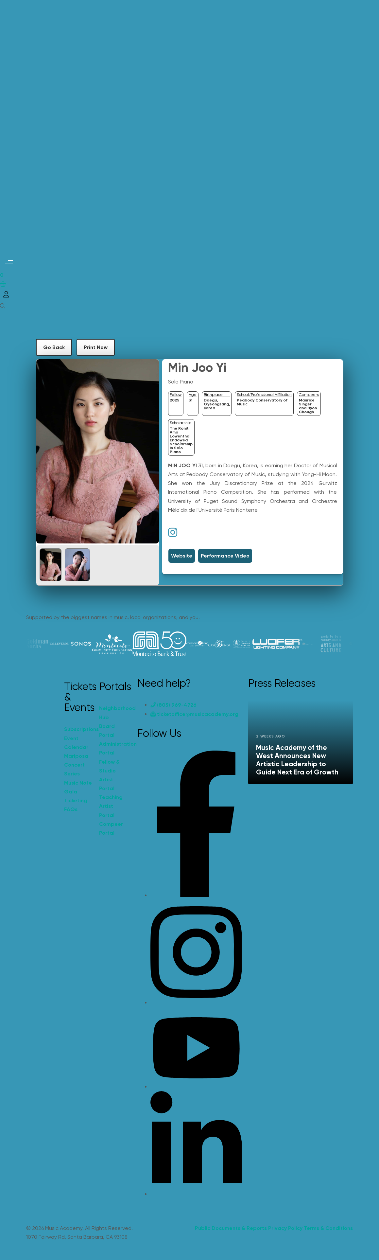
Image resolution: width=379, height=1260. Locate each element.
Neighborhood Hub (113, 712)
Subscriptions (78, 729)
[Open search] (2, 306)
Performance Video (225, 556)
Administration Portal (113, 748)
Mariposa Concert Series (76, 765)
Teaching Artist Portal (111, 806)
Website (181, 556)
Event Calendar (76, 742)
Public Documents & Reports (231, 1228)
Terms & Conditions (328, 1228)
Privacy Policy (285, 1228)
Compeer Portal (111, 828)
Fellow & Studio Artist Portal (109, 775)
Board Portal (107, 730)
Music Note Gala (78, 787)
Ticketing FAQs (75, 804)
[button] (9, 262)
